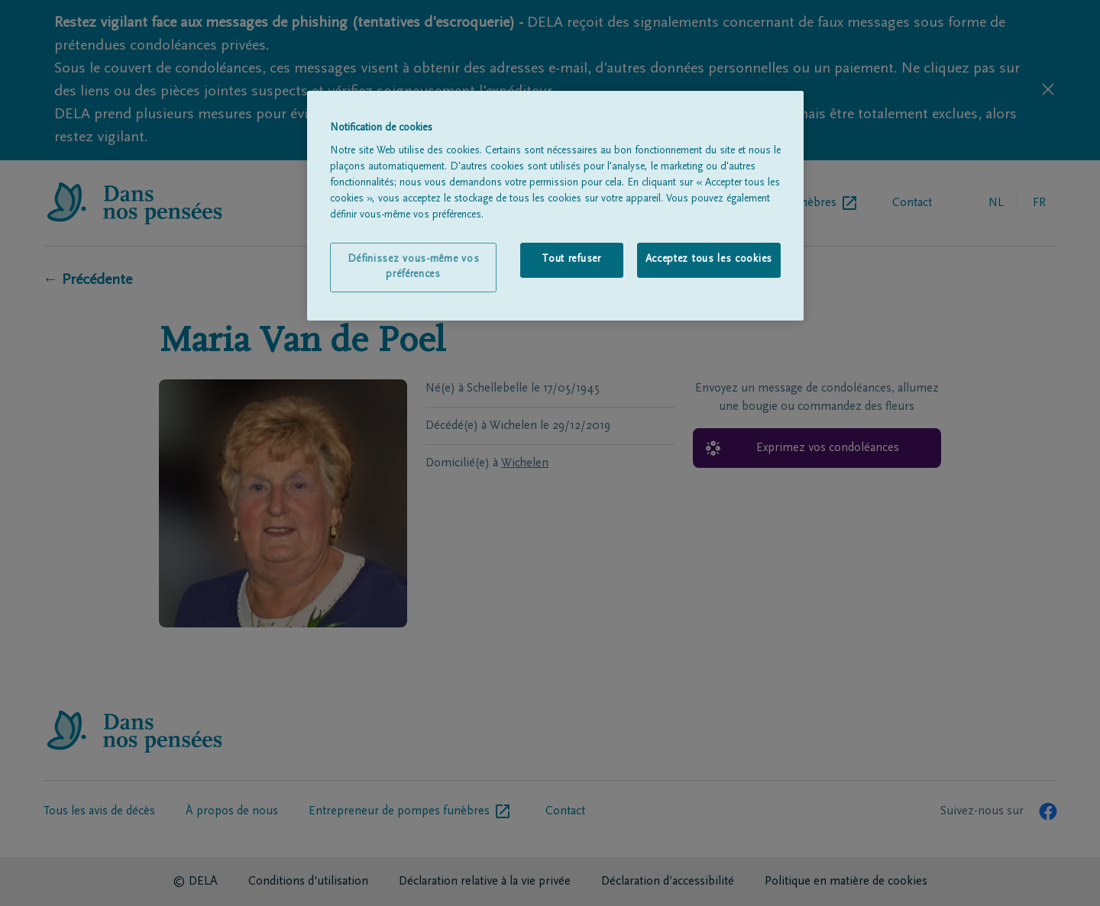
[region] (555, 206)
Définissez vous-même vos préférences (414, 267)
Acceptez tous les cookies (709, 259)
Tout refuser (571, 259)
